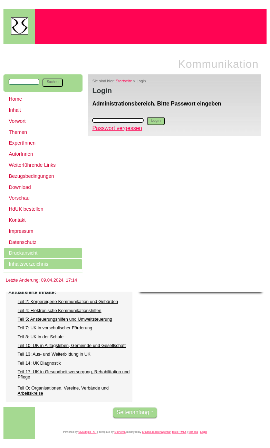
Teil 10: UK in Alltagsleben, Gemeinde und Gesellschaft (72, 345)
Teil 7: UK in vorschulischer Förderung (55, 327)
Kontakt (17, 220)
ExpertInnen (22, 143)
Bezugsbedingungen (31, 176)
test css (193, 431)
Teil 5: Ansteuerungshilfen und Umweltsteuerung (65, 319)
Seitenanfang (133, 412)
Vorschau (19, 198)
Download (20, 187)
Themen (18, 132)
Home (15, 99)
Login (203, 431)
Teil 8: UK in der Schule (41, 336)
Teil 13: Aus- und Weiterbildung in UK (54, 354)
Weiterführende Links (32, 165)
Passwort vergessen (117, 128)
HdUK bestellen (26, 209)
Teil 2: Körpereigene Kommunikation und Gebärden (68, 301)
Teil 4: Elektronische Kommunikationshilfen (60, 310)
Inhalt (15, 110)
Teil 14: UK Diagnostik (39, 363)
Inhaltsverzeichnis (28, 264)
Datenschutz (22, 242)
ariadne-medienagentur (156, 431)
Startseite (124, 81)
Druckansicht (23, 253)
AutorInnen (21, 154)
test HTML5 (179, 431)
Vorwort (17, 121)
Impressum (21, 231)
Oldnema (119, 431)
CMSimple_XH (87, 431)
